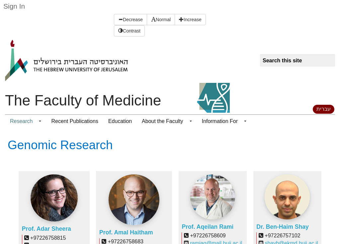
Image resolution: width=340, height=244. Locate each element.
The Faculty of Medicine (83, 100)
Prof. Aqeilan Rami (207, 226)
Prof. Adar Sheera (46, 228)
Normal (161, 19)
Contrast (129, 30)
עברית (323, 109)
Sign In (14, 6)
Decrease (130, 19)
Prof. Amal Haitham (126, 232)
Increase (190, 19)
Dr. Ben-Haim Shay (282, 226)
